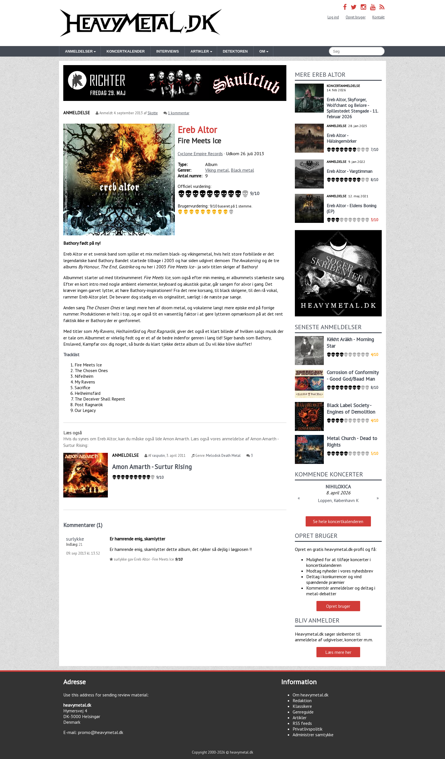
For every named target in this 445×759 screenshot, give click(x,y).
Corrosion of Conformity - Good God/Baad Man (352, 375)
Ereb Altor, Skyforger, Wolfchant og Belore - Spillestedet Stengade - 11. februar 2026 (352, 108)
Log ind (333, 17)
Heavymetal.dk (140, 23)
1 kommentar (178, 113)
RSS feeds (302, 723)
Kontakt (378, 17)
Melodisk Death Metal (223, 455)
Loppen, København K (338, 500)
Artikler (300, 717)
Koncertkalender (125, 51)
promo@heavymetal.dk (100, 732)
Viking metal (217, 170)
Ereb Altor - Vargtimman (349, 171)
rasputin (158, 455)
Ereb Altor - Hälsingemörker (341, 138)
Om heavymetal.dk (310, 695)
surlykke (75, 539)
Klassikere (302, 706)
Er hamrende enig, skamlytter (137, 539)
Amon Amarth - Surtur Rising (152, 467)
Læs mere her (338, 652)
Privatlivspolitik (307, 729)
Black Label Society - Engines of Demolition (351, 408)
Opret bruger (356, 17)
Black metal (242, 170)
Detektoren (235, 51)
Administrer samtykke (313, 734)
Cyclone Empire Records (200, 153)
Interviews (167, 51)
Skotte (153, 113)
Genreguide (303, 712)
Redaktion (302, 700)
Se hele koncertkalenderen (338, 521)
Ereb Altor (197, 130)
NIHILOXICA (338, 486)
